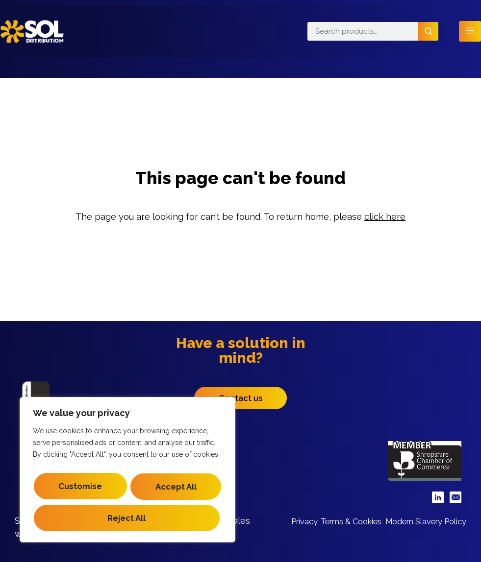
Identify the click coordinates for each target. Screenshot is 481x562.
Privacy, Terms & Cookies (410, 520)
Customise (125, 461)
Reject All (126, 489)
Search (428, 31)
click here (384, 216)
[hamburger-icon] (470, 32)
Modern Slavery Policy (419, 530)
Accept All (127, 518)
